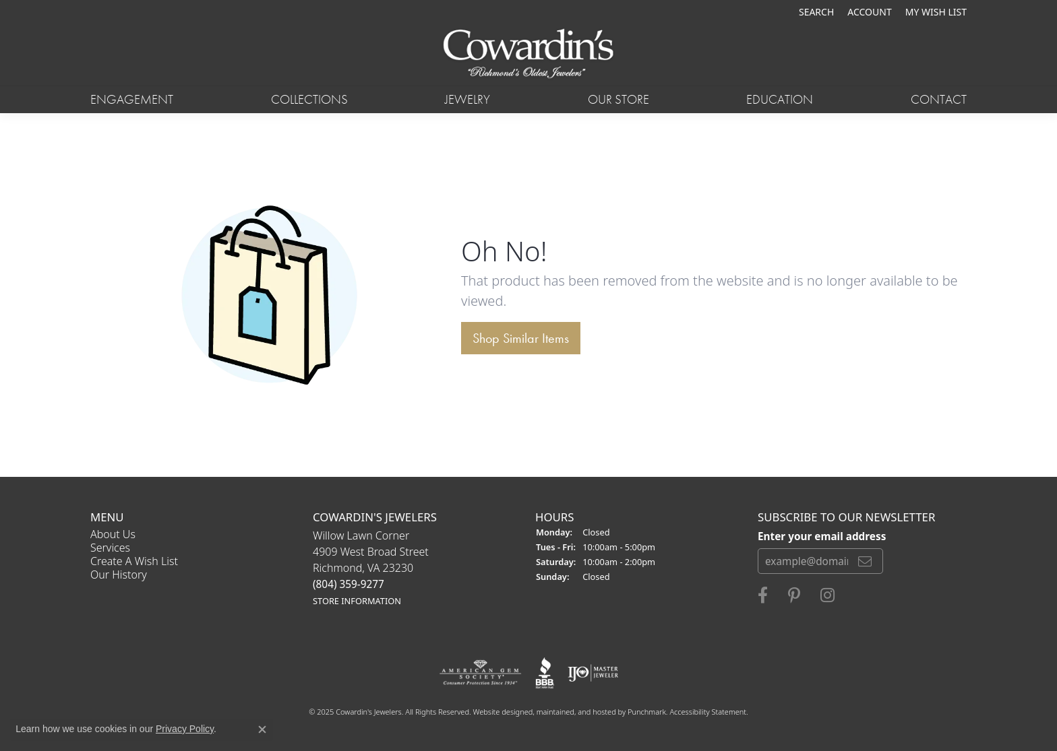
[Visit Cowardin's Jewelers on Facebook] (763, 595)
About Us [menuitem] (112, 534)
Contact (939, 99)
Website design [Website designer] (498, 712)
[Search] (816, 12)
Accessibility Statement (707, 712)
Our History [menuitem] (118, 574)
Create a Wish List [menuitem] (134, 561)
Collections (309, 99)
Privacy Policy (185, 728)
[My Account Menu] (869, 12)
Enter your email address (822, 535)
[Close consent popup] (262, 729)
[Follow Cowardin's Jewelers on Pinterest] (794, 595)
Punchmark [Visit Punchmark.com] (647, 712)
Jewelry (467, 99)
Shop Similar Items (521, 338)
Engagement (131, 99)
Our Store (618, 99)
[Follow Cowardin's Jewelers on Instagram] (827, 595)
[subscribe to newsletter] (864, 561)
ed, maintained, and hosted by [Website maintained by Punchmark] (576, 712)
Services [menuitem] (110, 547)
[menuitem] (480, 673)
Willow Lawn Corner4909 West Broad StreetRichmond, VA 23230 (371, 567)
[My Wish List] (936, 12)
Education (779, 99)
